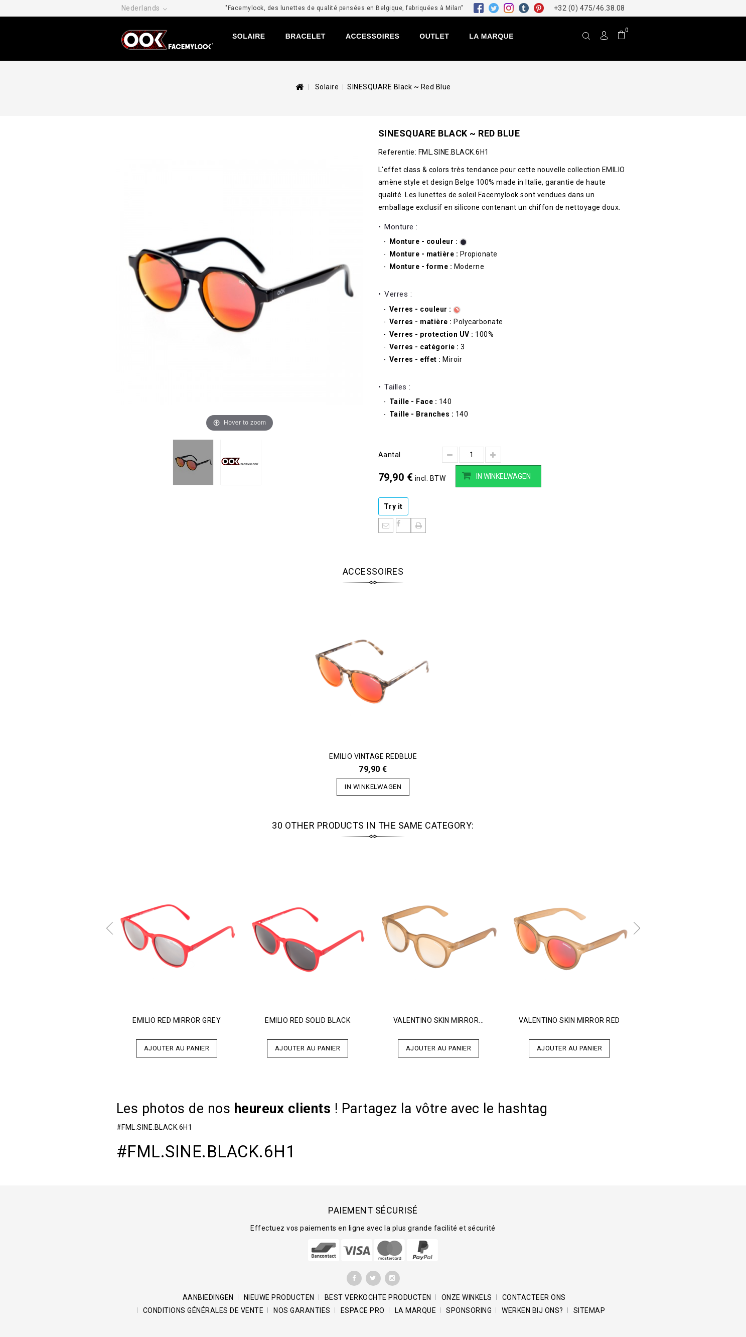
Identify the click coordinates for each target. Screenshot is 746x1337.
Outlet (434, 36)
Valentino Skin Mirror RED (569, 1020)
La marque (491, 36)
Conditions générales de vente (203, 1310)
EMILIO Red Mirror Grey (176, 1020)
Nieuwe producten (279, 1297)
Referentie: (397, 152)
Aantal (389, 455)
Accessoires (372, 36)
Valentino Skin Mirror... (438, 1020)
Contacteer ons (534, 1297)
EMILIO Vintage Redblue (373, 756)
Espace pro (363, 1310)
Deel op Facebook (403, 525)
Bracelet (305, 36)
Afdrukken (418, 525)
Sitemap (589, 1310)
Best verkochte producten (378, 1297)
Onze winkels (466, 1297)
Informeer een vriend (385, 525)
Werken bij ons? (532, 1310)
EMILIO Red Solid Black (307, 1020)
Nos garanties (302, 1310)
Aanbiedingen (208, 1297)
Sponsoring (469, 1310)
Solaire (248, 36)
